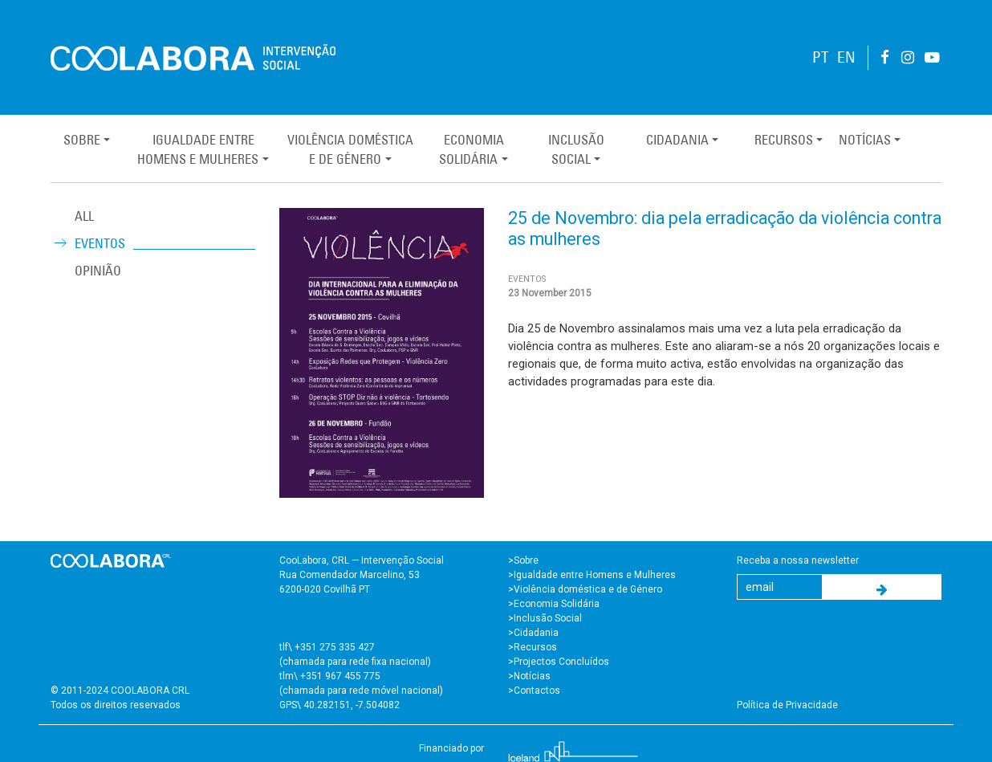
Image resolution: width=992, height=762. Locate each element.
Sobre (81, 140)
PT (820, 57)
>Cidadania (533, 632)
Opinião (98, 271)
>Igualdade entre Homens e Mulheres (592, 575)
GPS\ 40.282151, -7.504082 (339, 705)
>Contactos (534, 690)
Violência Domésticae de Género (350, 149)
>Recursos (532, 647)
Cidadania (677, 140)
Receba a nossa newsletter (798, 560)
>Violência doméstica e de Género (585, 589)
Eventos (100, 243)
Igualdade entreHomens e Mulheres (197, 149)
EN (846, 57)
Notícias (865, 140)
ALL (84, 216)
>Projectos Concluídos (558, 661)
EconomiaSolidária (471, 149)
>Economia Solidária (554, 603)
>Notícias (529, 676)
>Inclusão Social (545, 618)
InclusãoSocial (576, 149)
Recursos (783, 140)
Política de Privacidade (787, 705)
